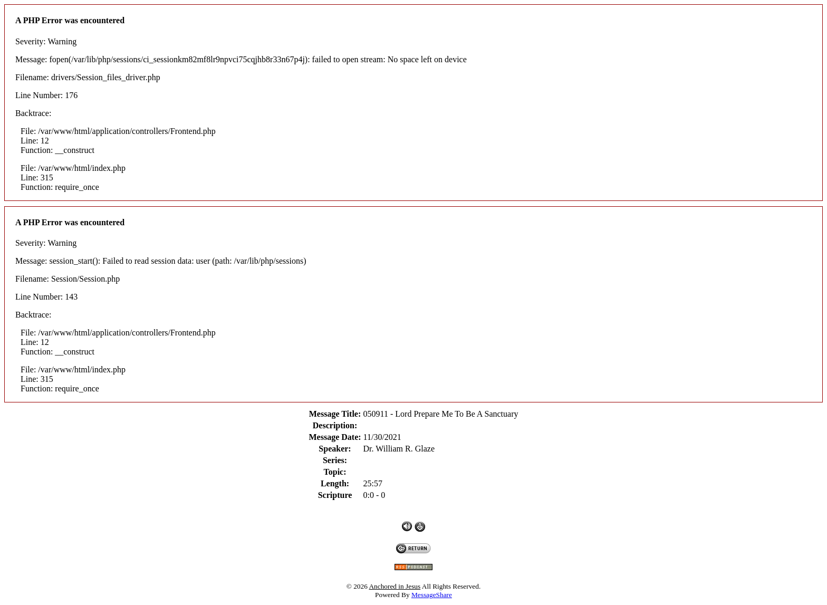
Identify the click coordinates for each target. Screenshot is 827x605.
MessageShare (431, 595)
